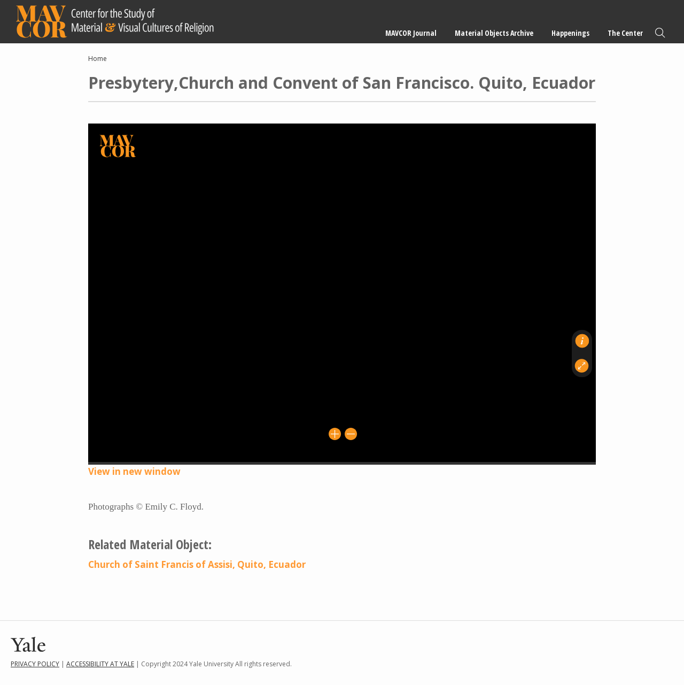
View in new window (134, 471)
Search (660, 32)
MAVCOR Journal (411, 33)
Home (97, 58)
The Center (625, 33)
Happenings (570, 33)
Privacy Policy (35, 663)
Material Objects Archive (494, 33)
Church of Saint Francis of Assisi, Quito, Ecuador (197, 564)
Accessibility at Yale (100, 663)
